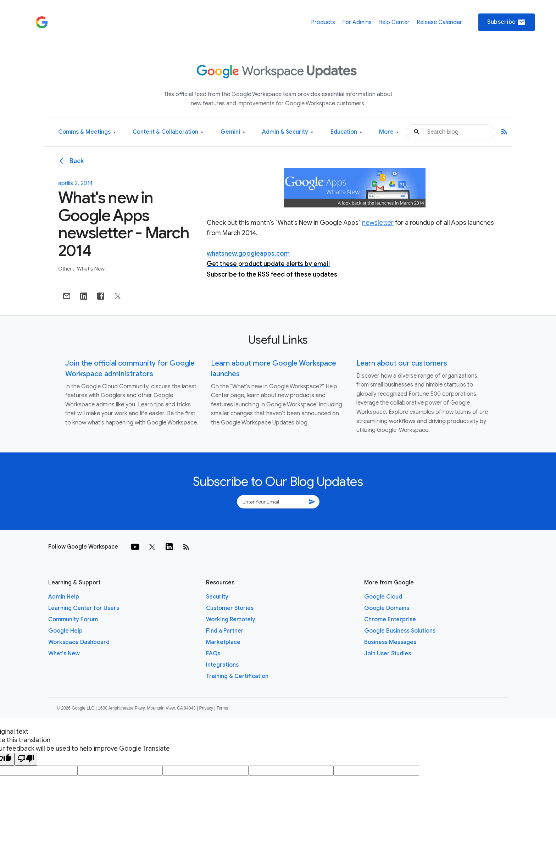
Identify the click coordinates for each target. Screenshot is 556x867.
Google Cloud (383, 596)
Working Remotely (230, 619)
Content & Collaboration (168, 132)
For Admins (357, 22)
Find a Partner (225, 630)
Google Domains (386, 608)
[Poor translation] (26, 759)
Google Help (65, 630)
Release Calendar (439, 22)
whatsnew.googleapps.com (248, 253)
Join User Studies (387, 653)
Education (346, 132)
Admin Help (63, 596)
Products (323, 22)
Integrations (222, 664)
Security (217, 596)
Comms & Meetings (87, 132)
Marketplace (223, 642)
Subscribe (506, 22)
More (389, 132)
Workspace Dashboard (79, 642)
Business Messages (390, 642)
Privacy (206, 708)
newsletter (378, 223)
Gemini (233, 132)
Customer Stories (230, 608)
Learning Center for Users (83, 608)
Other (65, 269)
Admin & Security (287, 132)
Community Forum (73, 619)
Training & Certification (237, 676)
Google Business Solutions (399, 630)
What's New (91, 269)
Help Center (394, 22)
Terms (222, 708)
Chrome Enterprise (390, 619)
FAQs (213, 653)
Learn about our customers (401, 363)
